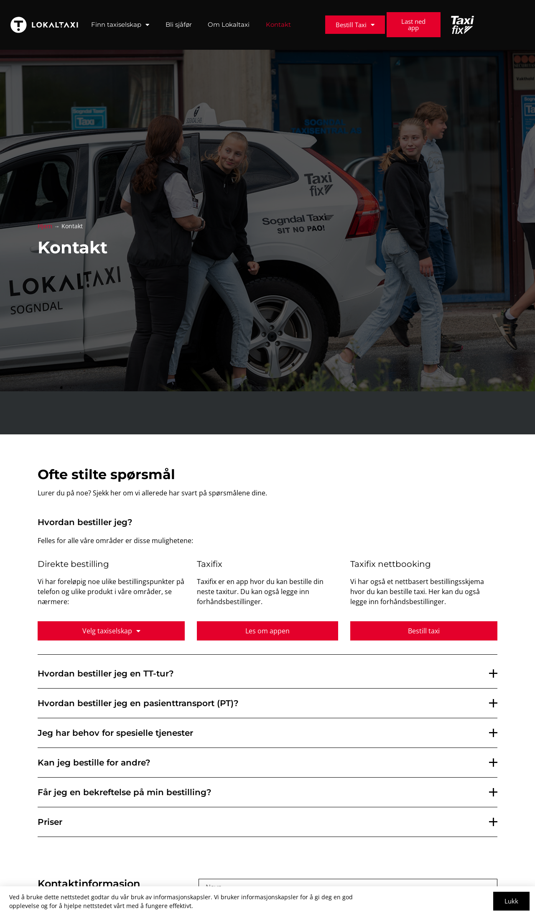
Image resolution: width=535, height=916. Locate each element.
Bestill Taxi (355, 25)
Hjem (45, 226)
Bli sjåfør (179, 24)
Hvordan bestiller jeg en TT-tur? (106, 674)
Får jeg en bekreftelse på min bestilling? (124, 792)
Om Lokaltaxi (229, 24)
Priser (50, 822)
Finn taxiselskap (120, 25)
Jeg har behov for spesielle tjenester (115, 733)
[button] (267, 674)
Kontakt (278, 24)
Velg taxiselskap (111, 630)
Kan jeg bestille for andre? (94, 763)
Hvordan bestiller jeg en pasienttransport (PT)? (138, 703)
